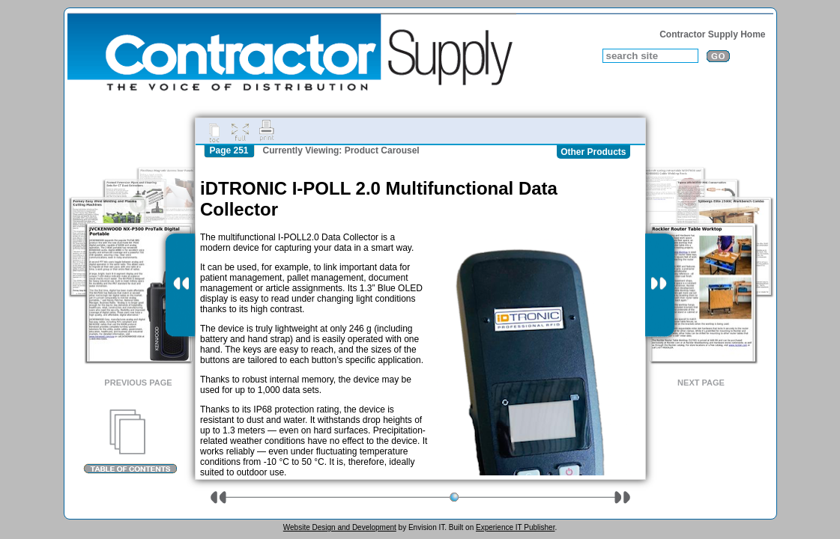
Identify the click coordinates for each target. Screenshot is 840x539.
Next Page (701, 382)
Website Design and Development (339, 527)
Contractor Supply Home (712, 34)
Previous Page (138, 382)
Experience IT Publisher (515, 527)
